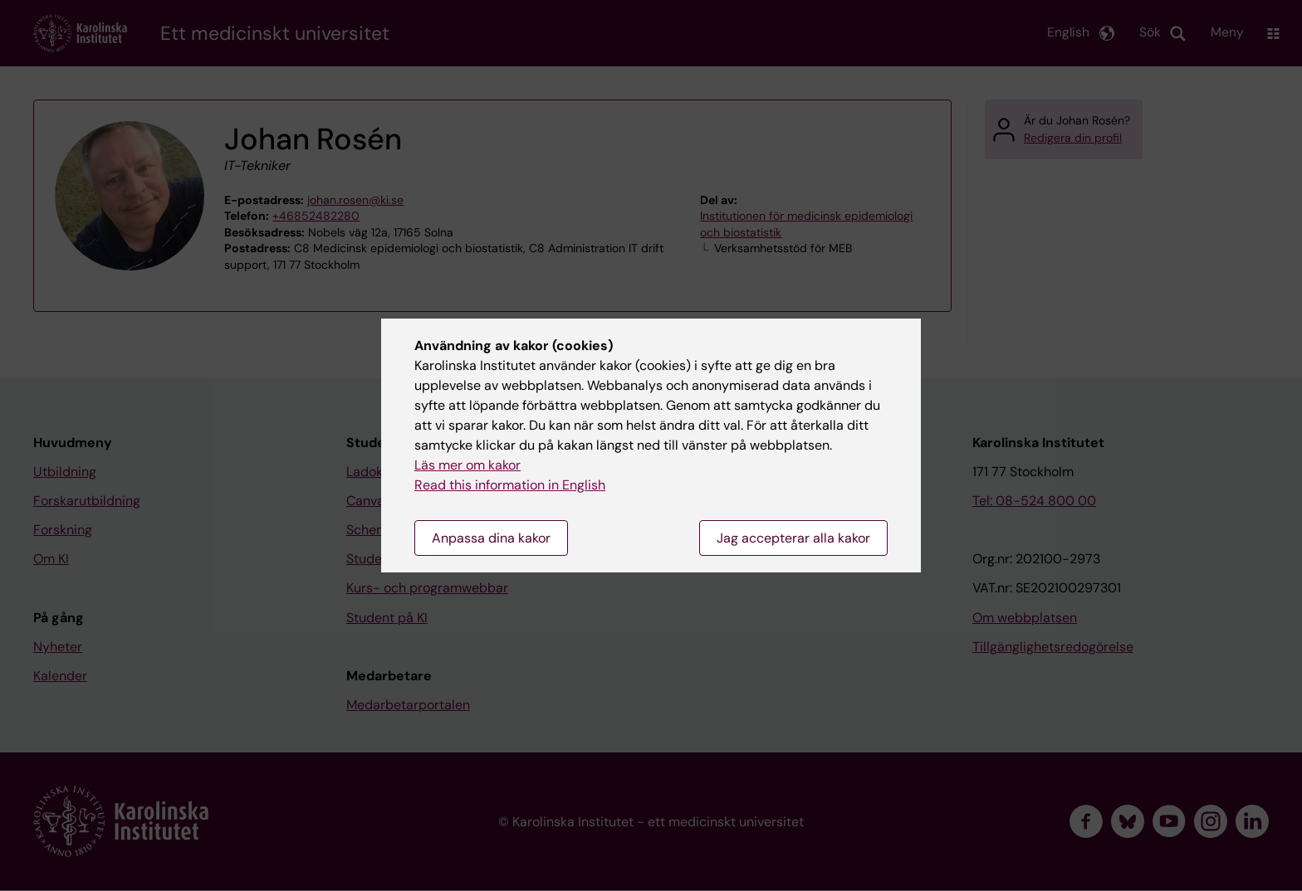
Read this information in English (509, 485)
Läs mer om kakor (467, 465)
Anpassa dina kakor (491, 538)
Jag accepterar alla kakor (793, 538)
